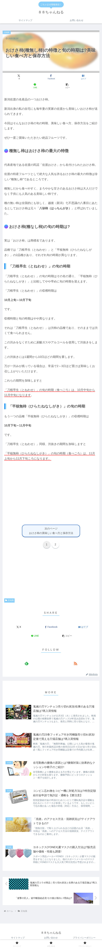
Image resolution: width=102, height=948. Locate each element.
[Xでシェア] (19, 77)
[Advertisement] (51, 498)
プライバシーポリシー (84, 937)
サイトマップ (18, 937)
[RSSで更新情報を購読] (75, 663)
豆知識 (9, 600)
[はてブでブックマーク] (83, 77)
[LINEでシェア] (35, 85)
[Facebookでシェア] (51, 77)
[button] (67, 85)
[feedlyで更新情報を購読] (27, 663)
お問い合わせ (51, 937)
